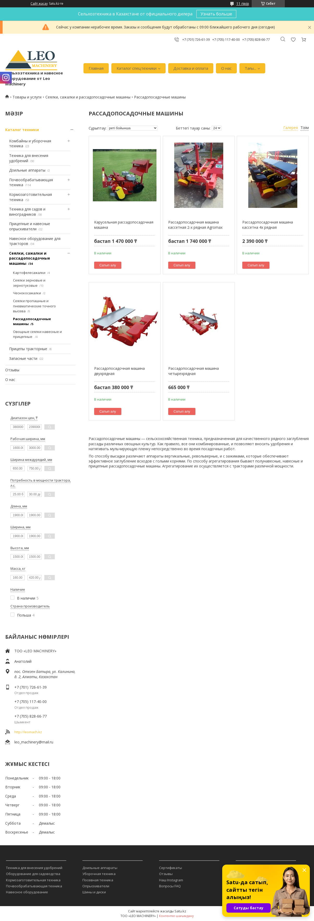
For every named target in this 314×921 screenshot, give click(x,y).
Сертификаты (170, 867)
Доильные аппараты (27, 170)
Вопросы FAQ (170, 886)
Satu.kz (180, 911)
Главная (96, 68)
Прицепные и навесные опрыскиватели (29, 226)
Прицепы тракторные (28, 348)
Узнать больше (216, 14)
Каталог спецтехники (136, 68)
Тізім (304, 127)
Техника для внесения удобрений (34, 867)
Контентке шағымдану (176, 916)
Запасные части (23, 358)
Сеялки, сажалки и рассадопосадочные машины (87, 97)
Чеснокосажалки (27, 293)
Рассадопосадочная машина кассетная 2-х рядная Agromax (195, 225)
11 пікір (242, 3)
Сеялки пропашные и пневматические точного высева (34, 305)
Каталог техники (22, 129)
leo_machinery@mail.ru (33, 742)
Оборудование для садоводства (33, 873)
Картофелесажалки (29, 272)
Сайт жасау (39, 3)
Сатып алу (107, 265)
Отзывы (12, 369)
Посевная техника (97, 880)
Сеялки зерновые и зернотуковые (29, 283)
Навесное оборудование (27, 892)
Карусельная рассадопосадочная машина (123, 225)
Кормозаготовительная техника (33, 880)
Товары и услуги (27, 97)
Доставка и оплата (190, 68)
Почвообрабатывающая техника (34, 886)
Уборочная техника (99, 873)
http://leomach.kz (28, 732)
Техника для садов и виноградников (27, 212)
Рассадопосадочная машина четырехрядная (193, 371)
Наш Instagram (171, 880)
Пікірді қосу (293, 39)
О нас (226, 68)
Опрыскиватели (95, 886)
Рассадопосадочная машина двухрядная (119, 371)
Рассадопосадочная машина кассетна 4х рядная (267, 225)
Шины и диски (94, 892)
